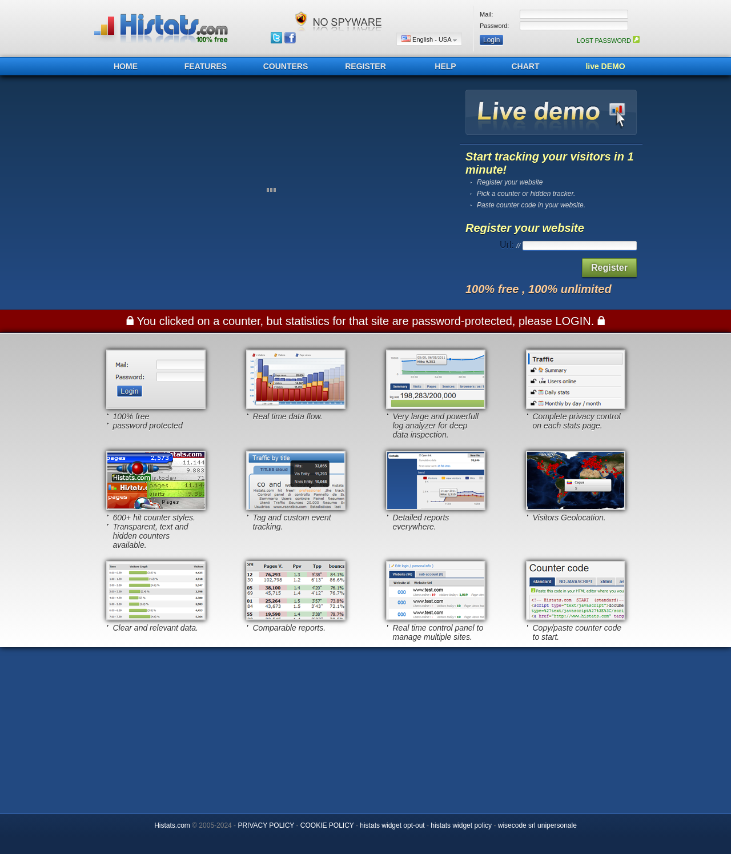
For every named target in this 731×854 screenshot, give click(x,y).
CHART (526, 66)
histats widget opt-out (392, 825)
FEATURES (205, 66)
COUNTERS (285, 66)
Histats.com (172, 825)
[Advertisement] (365, 727)
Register (609, 267)
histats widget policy (461, 825)
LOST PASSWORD (608, 40)
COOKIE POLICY (327, 825)
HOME (126, 66)
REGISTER (365, 66)
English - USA (429, 39)
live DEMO (605, 66)
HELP (445, 66)
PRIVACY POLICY (266, 825)
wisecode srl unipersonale (537, 825)
